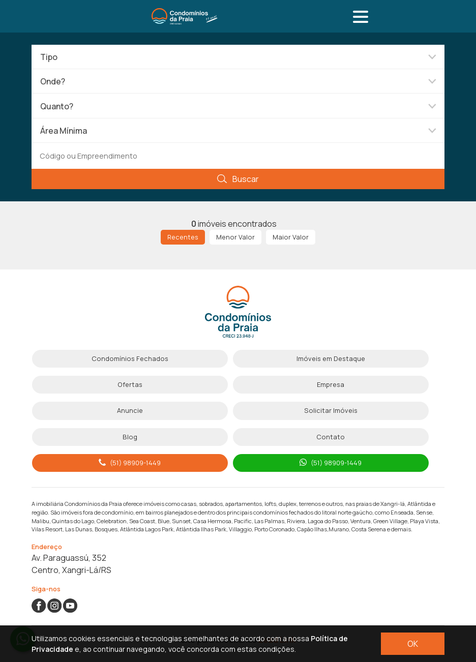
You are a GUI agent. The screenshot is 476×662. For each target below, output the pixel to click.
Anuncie (130, 410)
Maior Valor (291, 237)
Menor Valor (235, 237)
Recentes (182, 237)
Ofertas (129, 384)
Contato (330, 436)
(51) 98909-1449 (130, 462)
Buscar (237, 179)
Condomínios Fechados (130, 358)
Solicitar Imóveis (331, 410)
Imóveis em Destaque (330, 358)
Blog (130, 436)
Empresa (330, 384)
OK (412, 643)
